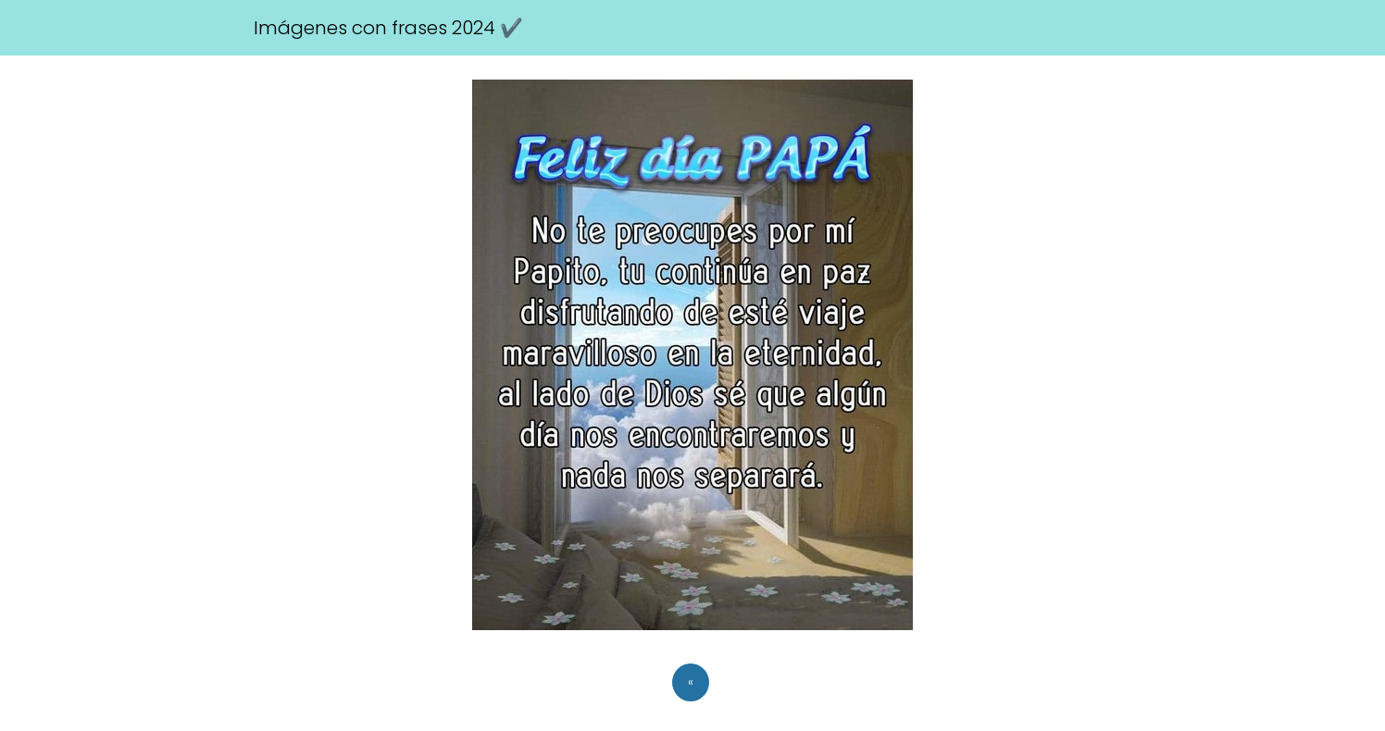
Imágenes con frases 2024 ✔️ (388, 28)
